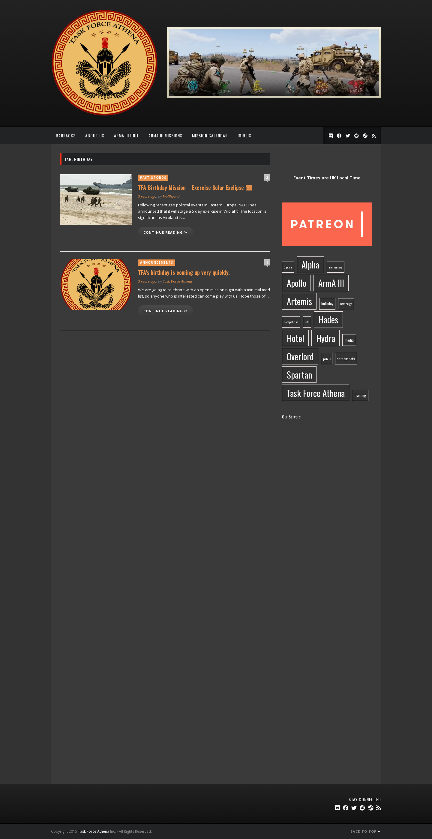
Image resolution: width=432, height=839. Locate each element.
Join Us (244, 135)
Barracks (66, 135)
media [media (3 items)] (349, 340)
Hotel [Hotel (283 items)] (295, 337)
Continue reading (165, 232)
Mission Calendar (210, 135)
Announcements (156, 262)
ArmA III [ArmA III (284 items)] (331, 282)
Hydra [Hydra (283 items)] (325, 337)
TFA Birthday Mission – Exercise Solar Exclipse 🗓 (195, 187)
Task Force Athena (177, 281)
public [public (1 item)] (327, 358)
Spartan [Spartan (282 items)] (299, 374)
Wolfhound (171, 196)
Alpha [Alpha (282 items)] (310, 264)
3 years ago (147, 196)
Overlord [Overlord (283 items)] (300, 356)
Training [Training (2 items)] (360, 395)
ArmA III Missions (165, 135)
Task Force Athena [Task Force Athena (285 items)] (316, 392)
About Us (94, 135)
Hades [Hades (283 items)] (328, 319)
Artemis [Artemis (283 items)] (299, 301)
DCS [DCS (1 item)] (307, 321)
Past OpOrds (153, 177)
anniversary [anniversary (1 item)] (335, 267)
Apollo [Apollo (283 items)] (296, 282)
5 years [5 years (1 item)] (288, 267)
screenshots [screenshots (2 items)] (346, 358)
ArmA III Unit (126, 135)
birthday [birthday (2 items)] (327, 303)
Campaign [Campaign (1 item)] (346, 303)
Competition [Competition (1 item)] (291, 321)
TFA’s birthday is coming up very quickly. (184, 272)
